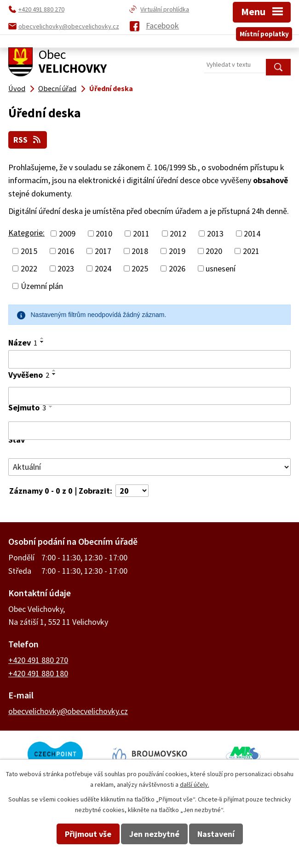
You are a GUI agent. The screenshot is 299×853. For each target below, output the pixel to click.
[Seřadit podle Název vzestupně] (42, 338)
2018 (140, 251)
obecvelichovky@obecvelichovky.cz (68, 711)
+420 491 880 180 (38, 673)
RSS (27, 139)
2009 (67, 233)
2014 (252, 233)
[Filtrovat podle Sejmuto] (149, 430)
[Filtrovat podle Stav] (149, 467)
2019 (177, 251)
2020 (214, 251)
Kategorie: (26, 232)
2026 (177, 268)
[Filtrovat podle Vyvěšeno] (149, 396)
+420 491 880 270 (38, 660)
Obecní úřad (57, 88)
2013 (215, 233)
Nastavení (216, 834)
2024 (103, 268)
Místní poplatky (264, 33)
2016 (66, 251)
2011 (141, 233)
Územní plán (42, 286)
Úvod (16, 88)
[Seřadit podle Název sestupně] (42, 342)
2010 (104, 233)
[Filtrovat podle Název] (149, 359)
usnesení (221, 268)
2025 (140, 268)
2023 (66, 268)
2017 (103, 251)
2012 (178, 233)
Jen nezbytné (154, 834)
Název (22, 342)
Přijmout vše (88, 834)
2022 (29, 268)
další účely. (194, 784)
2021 (251, 251)
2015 (29, 251)
